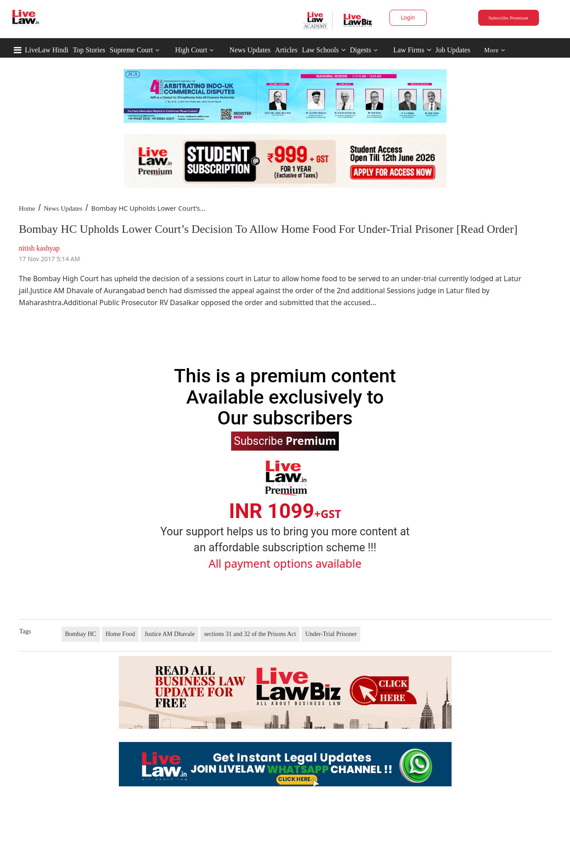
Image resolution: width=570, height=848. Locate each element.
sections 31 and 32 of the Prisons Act (250, 634)
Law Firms (412, 50)
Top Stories (89, 50)
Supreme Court (131, 50)
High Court (191, 50)
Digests (360, 50)
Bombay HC (80, 634)
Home (27, 208)
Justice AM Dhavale (169, 634)
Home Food (120, 634)
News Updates (250, 50)
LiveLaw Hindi (46, 50)
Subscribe (285, 440)
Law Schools (324, 50)
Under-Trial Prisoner (331, 634)
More (494, 50)
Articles (286, 50)
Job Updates (453, 50)
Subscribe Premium (508, 17)
